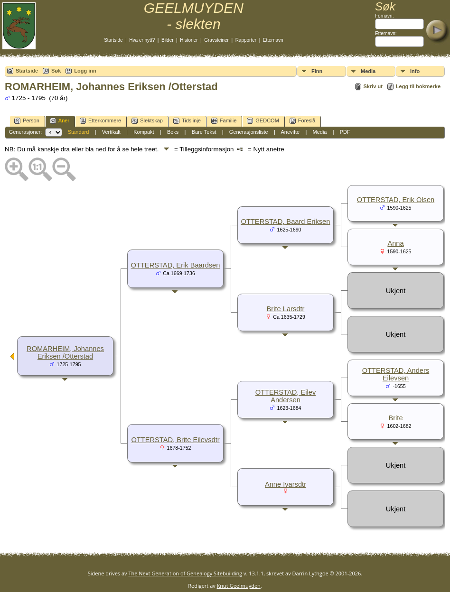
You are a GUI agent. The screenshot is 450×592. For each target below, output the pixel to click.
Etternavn (273, 40)
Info (415, 71)
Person (26, 120)
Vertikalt (111, 132)
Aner (59, 120)
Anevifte (290, 132)
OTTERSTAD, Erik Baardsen (175, 265)
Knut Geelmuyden (239, 585)
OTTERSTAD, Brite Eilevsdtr (175, 440)
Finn (316, 71)
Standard (78, 132)
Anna (395, 243)
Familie (223, 120)
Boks (172, 132)
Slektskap (147, 120)
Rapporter (245, 40)
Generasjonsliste (248, 132)
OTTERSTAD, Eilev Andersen (285, 396)
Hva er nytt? (142, 40)
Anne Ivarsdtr (285, 484)
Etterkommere (100, 120)
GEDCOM (263, 120)
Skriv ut (373, 86)
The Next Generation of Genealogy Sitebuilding (185, 573)
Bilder (167, 40)
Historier (188, 40)
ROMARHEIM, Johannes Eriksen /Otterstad (65, 352)
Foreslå (303, 120)
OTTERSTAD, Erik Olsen (395, 200)
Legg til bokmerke (418, 86)
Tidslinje (187, 120)
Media (368, 71)
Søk (56, 71)
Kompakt (143, 132)
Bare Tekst (204, 132)
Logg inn (85, 71)
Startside (113, 40)
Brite (395, 418)
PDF (345, 132)
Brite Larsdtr (286, 309)
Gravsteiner (216, 40)
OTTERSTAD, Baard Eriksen (285, 221)
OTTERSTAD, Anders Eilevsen (395, 374)
